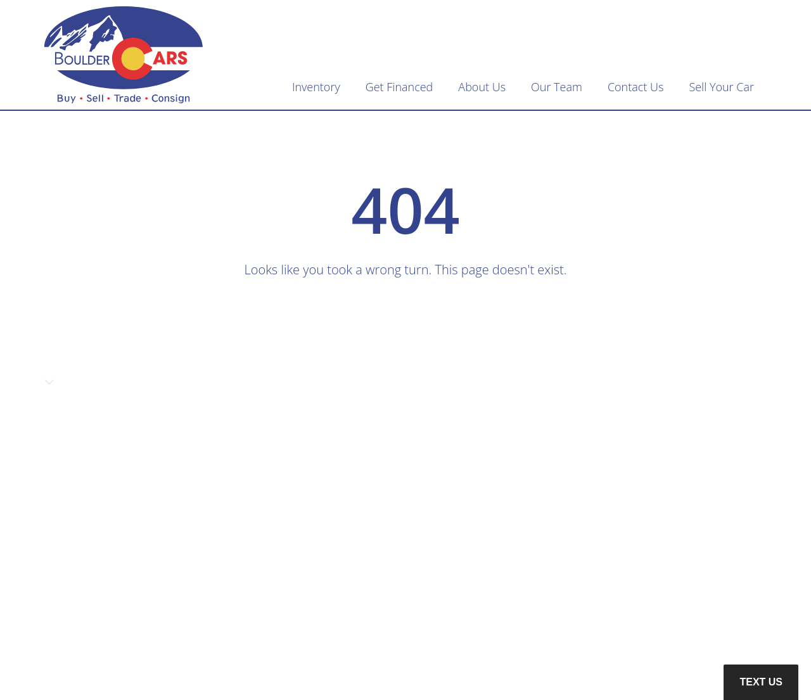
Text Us (760, 682)
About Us (482, 86)
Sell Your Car (721, 86)
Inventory (316, 86)
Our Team (556, 86)
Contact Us (636, 86)
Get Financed (399, 86)
